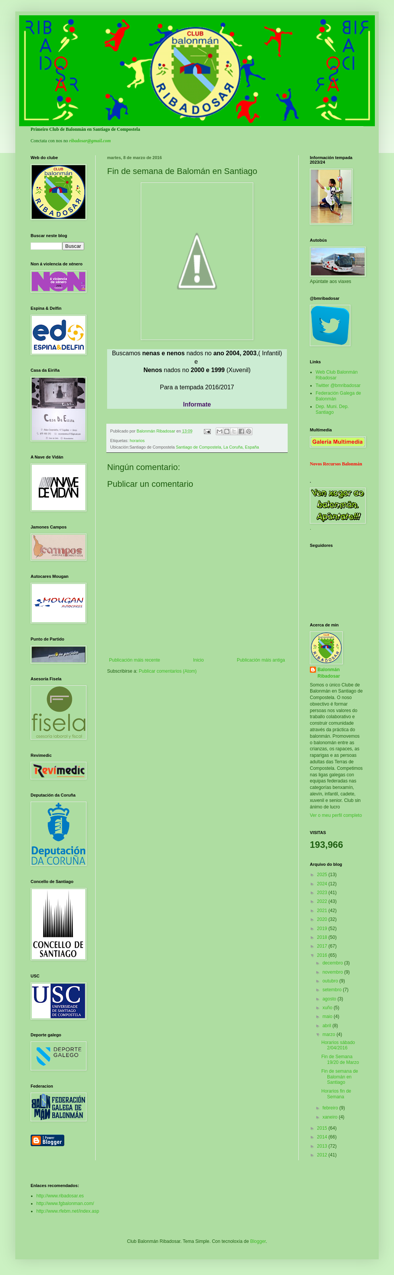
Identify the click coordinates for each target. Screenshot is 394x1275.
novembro (333, 972)
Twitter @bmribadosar (338, 385)
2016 (323, 955)
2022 (323, 901)
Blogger (258, 1241)
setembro (332, 989)
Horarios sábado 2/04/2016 (338, 1045)
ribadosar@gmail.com (90, 140)
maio (328, 1016)
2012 (323, 1155)
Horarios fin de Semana (336, 1093)
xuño (328, 1007)
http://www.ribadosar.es (60, 1196)
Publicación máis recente (134, 660)
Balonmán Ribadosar (328, 673)
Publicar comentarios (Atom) (168, 671)
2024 (323, 883)
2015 (323, 1128)
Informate (197, 404)
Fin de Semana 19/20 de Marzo (340, 1059)
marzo (329, 1034)
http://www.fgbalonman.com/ (65, 1203)
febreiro (330, 1108)
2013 (323, 1146)
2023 (323, 892)
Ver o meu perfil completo (336, 815)
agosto (329, 999)
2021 (323, 910)
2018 (323, 937)
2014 (323, 1137)
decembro (333, 963)
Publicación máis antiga (261, 660)
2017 (323, 946)
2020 (323, 919)
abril (327, 1025)
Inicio (198, 660)
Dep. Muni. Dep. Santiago (332, 409)
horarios (137, 440)
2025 (323, 874)
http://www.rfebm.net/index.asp (67, 1211)
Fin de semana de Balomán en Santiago (339, 1076)
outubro (330, 981)
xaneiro (330, 1117)
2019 (323, 928)
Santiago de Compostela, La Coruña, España (217, 447)
